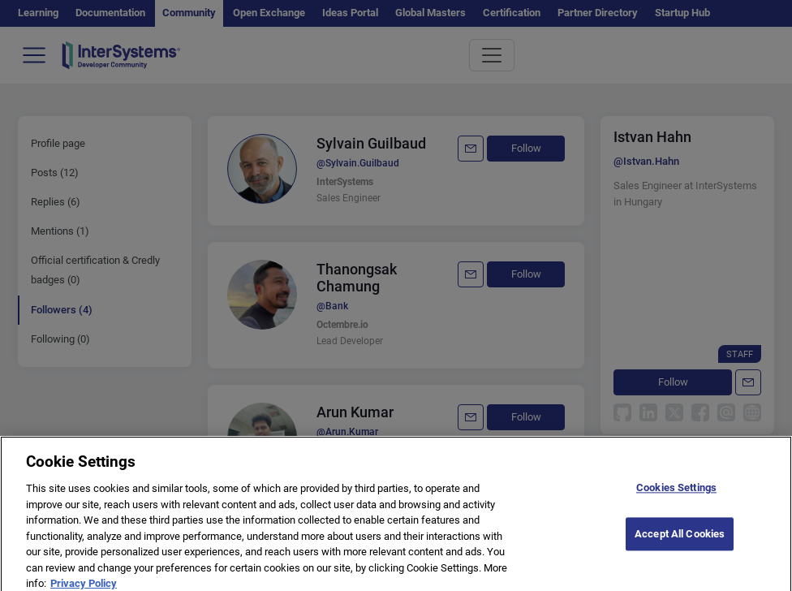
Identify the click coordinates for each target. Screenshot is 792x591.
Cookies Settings (676, 496)
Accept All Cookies (680, 542)
